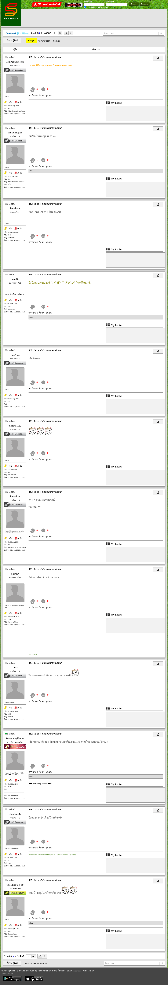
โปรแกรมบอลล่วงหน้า (46, 971)
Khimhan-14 (15, 814)
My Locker (114, 102)
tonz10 (15, 279)
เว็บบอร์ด (61, 971)
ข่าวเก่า (13, 971)
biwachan (15, 496)
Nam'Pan (15, 355)
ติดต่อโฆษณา (88, 971)
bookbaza (15, 208)
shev (31, 171)
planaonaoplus (15, 132)
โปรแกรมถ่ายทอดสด (27, 971)
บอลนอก (57, 41)
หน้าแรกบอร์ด (44, 41)
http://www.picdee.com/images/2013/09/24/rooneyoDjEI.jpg (52, 854)
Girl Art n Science (15, 61)
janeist (15, 667)
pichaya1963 (15, 425)
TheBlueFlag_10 (15, 884)
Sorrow (15, 573)
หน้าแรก (5, 971)
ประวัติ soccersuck (74, 971)
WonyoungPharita (15, 738)
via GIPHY (33, 655)
